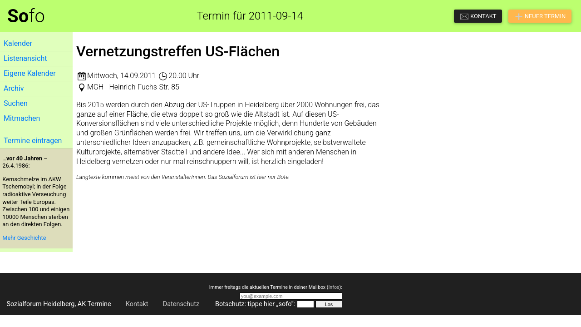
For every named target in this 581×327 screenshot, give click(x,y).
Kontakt (137, 304)
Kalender (18, 43)
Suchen (16, 103)
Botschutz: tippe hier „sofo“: (255, 304)
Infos (333, 287)
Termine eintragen (33, 140)
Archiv (14, 88)
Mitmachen (22, 118)
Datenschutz (181, 304)
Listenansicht (25, 58)
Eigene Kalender (30, 73)
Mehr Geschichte (24, 237)
